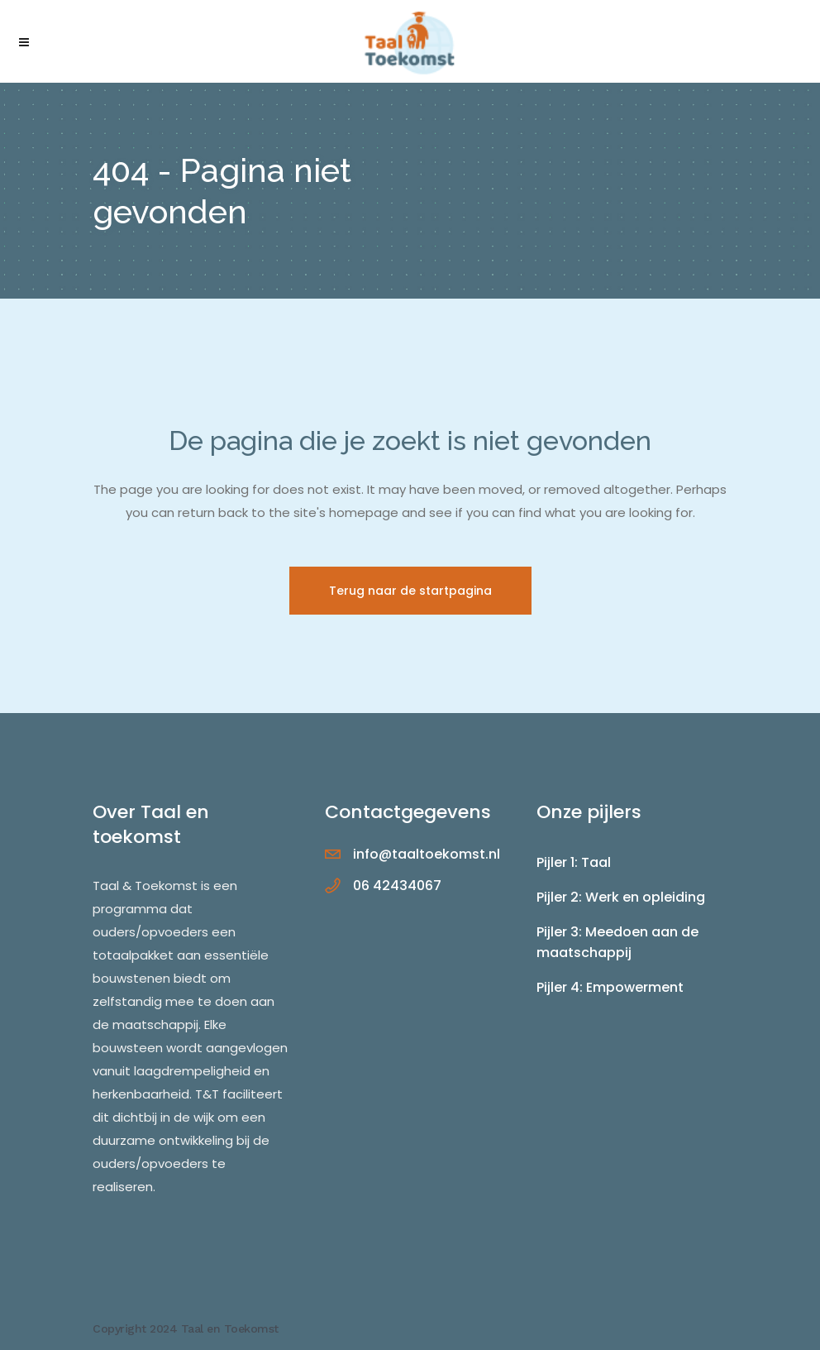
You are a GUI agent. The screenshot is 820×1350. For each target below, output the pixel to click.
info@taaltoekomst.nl (426, 854)
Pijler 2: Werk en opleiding (620, 897)
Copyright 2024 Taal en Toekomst (186, 1328)
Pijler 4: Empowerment (610, 987)
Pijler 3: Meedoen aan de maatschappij (617, 942)
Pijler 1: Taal (573, 862)
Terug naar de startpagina (410, 590)
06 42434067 (397, 885)
